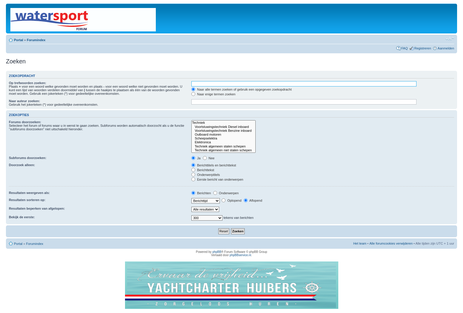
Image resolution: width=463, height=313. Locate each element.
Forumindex (36, 40)
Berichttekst (202, 170)
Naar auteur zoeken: (24, 101)
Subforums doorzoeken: (28, 158)
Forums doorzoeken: (25, 122)
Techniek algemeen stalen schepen (223, 146)
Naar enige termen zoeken (213, 94)
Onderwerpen (226, 193)
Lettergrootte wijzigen (450, 38)
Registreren (422, 48)
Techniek (223, 123)
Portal (18, 40)
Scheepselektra (223, 138)
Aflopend (253, 200)
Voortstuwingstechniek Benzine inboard (223, 131)
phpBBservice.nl (240, 255)
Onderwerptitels (205, 174)
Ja (196, 158)
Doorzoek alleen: (22, 165)
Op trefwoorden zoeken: (27, 83)
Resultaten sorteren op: (27, 200)
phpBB (216, 251)
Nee (208, 158)
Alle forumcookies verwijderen (391, 243)
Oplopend (231, 200)
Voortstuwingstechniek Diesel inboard (223, 127)
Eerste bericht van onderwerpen (217, 179)
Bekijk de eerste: (22, 217)
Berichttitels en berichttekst (213, 165)
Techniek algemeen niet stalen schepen (223, 150)
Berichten (201, 193)
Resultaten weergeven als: (29, 193)
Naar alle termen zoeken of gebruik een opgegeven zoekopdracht (241, 89)
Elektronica (223, 142)
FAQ (404, 48)
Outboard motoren (223, 135)
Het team (359, 243)
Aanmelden (446, 48)
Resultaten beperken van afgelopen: (37, 208)
